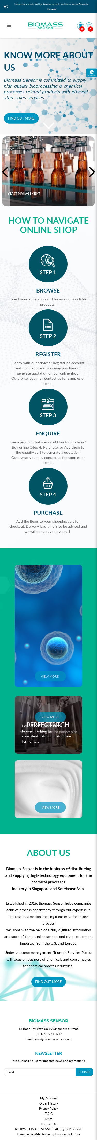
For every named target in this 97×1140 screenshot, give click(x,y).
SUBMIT (84, 1072)
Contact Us (48, 1124)
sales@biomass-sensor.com (53, 1039)
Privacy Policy (48, 1108)
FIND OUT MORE (48, 981)
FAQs (48, 1119)
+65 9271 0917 (51, 1034)
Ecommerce (25, 1134)
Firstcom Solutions (67, 1134)
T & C (49, 1113)
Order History (48, 1103)
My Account (48, 1098)
